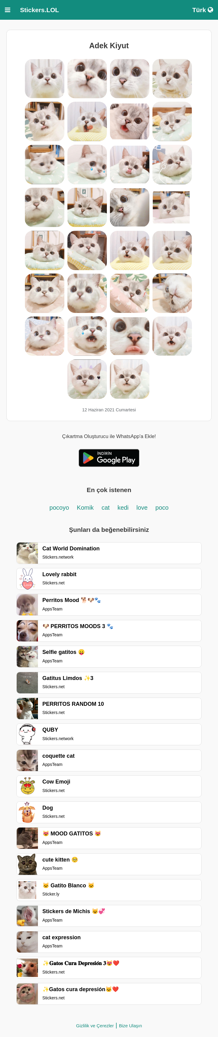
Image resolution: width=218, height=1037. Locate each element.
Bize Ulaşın (130, 1025)
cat (105, 507)
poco (162, 507)
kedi (123, 507)
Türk (202, 9)
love (142, 507)
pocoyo (59, 507)
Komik (85, 507)
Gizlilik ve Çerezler (95, 1025)
